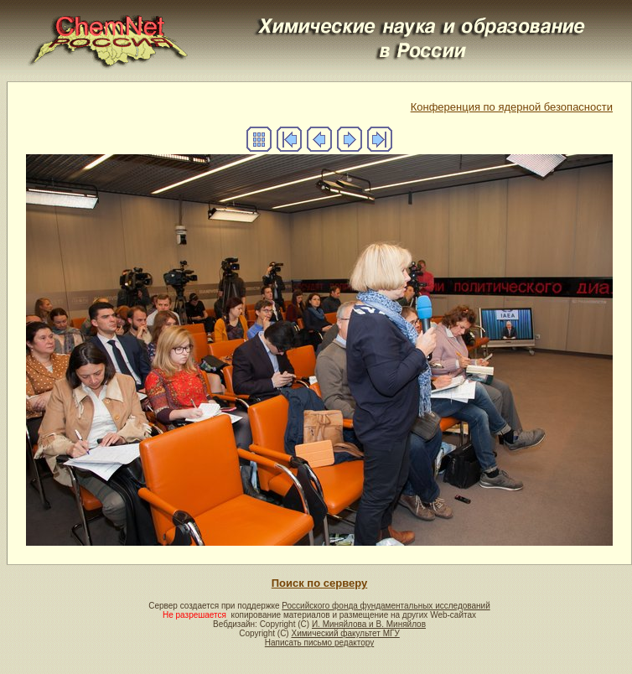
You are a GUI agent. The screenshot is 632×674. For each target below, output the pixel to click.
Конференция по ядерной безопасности (512, 107)
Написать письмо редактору (319, 642)
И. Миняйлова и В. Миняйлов (369, 624)
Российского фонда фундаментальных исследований (386, 605)
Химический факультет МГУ (345, 633)
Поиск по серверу (319, 583)
